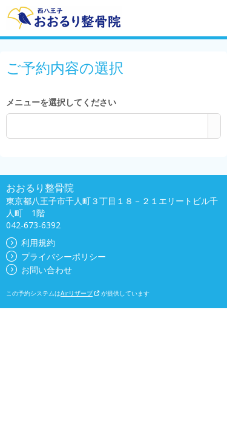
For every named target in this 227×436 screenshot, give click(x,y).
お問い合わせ (39, 270)
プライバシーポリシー (56, 256)
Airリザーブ (80, 293)
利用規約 (30, 242)
